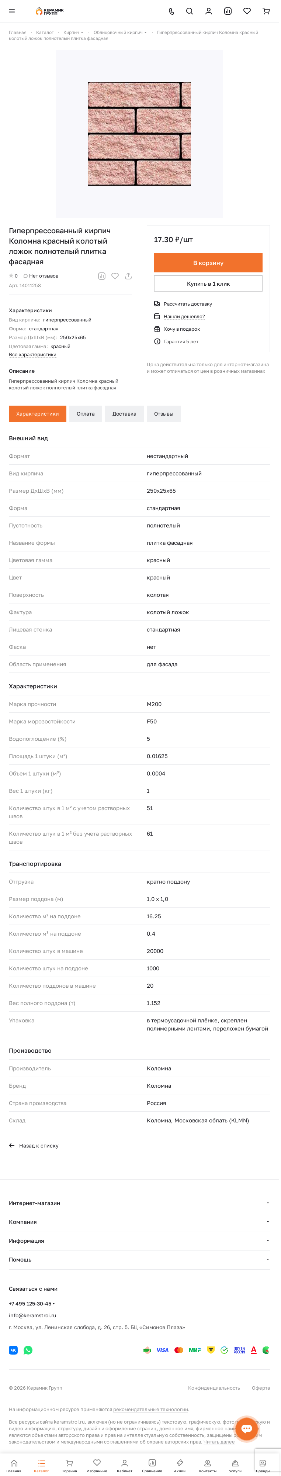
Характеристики (37, 413)
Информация (26, 1240)
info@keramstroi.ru (32, 1315)
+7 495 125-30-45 (30, 1303)
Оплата (86, 413)
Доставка (124, 413)
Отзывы (163, 413)
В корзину (208, 262)
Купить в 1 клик (208, 283)
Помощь (20, 1259)
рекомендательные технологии (150, 1409)
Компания (23, 1221)
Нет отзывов (41, 276)
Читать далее (219, 1442)
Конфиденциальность (214, 1388)
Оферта (261, 1388)
